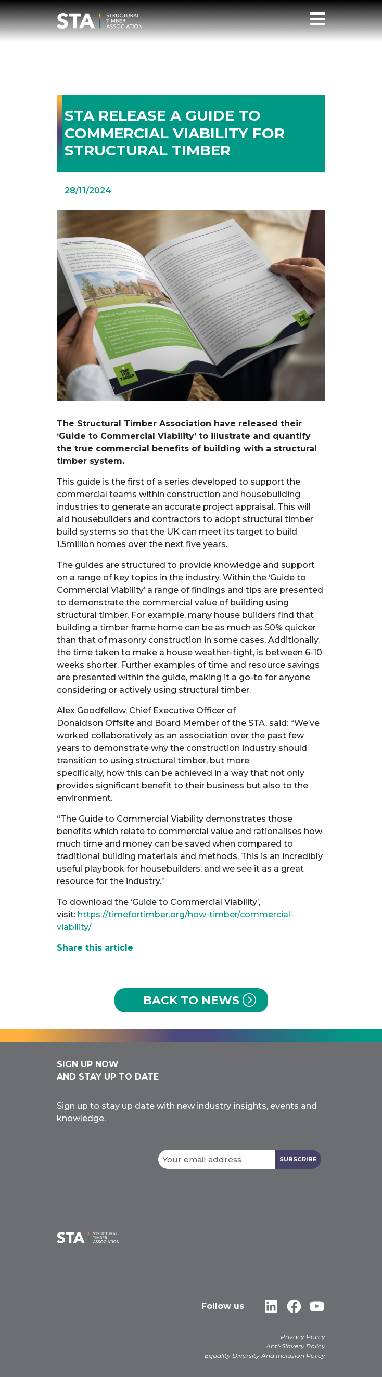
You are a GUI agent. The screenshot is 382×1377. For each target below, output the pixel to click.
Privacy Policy (303, 1337)
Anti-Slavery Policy (295, 1346)
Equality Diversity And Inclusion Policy (265, 1355)
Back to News (191, 1000)
